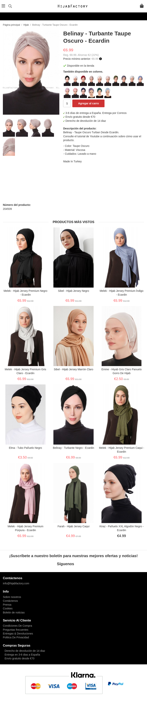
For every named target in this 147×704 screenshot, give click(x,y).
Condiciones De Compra (17, 625)
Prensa (7, 604)
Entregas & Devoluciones (18, 633)
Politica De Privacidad (16, 637)
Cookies (8, 608)
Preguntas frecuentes (15, 629)
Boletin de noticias (14, 612)
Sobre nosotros (12, 597)
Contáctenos (10, 600)
